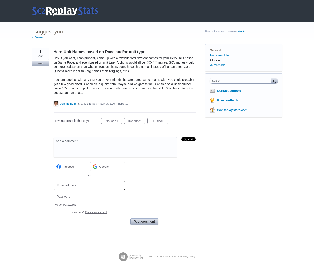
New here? (89, 212)
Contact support (229, 90)
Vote (40, 63)
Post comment (144, 221)
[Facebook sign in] (71, 166)
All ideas (215, 60)
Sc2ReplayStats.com (232, 110)
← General (38, 37)
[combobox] (241, 80)
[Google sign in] (107, 166)
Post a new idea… (221, 55)
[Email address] (89, 185)
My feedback (217, 65)
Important (136, 121)
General (215, 50)
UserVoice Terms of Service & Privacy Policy (171, 256)
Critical (160, 121)
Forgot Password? (65, 204)
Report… (123, 103)
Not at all (114, 121)
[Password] (89, 196)
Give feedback (227, 100)
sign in (241, 31)
